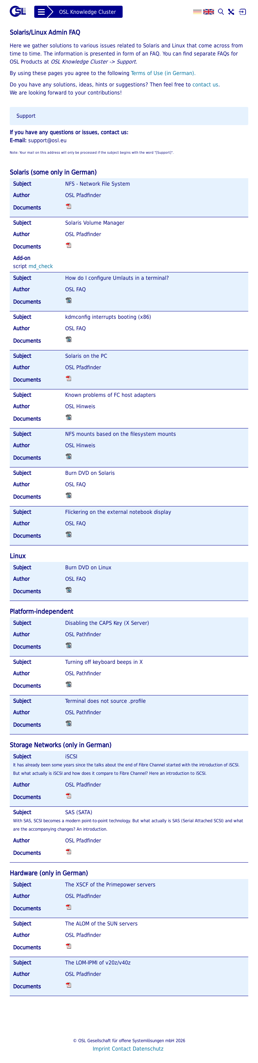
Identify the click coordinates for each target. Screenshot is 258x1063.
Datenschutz (148, 1049)
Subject (22, 184)
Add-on (21, 258)
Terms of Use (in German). (163, 73)
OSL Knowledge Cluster (87, 12)
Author (21, 195)
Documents (27, 207)
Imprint (101, 1049)
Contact (121, 1049)
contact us (205, 84)
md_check (41, 266)
